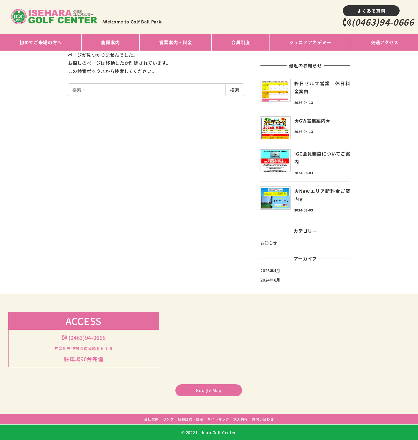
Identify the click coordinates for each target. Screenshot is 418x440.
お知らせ (268, 243)
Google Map (209, 390)
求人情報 (240, 419)
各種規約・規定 (190, 419)
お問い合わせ (263, 419)
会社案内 (151, 419)
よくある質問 (371, 10)
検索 (234, 89)
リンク (168, 419)
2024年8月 (270, 280)
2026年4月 (270, 270)
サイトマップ (218, 419)
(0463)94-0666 (378, 22)
